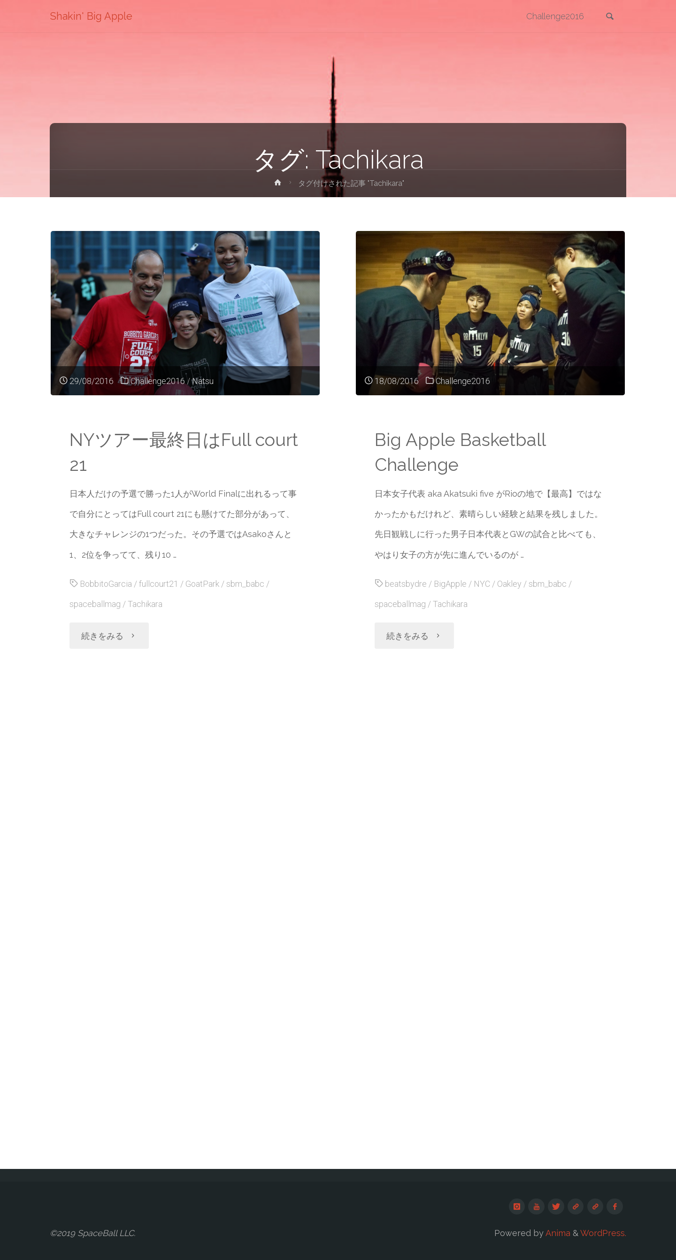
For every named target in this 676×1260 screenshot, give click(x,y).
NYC (482, 584)
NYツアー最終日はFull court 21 (183, 452)
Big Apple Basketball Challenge (460, 452)
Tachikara (145, 604)
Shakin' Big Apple (91, 16)
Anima (557, 1233)
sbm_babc (245, 584)
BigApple (450, 584)
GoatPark (202, 584)
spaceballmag (95, 604)
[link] (610, 17)
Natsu (203, 381)
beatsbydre (406, 584)
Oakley (509, 584)
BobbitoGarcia (106, 584)
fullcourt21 (158, 584)
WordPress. (603, 1233)
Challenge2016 (158, 381)
